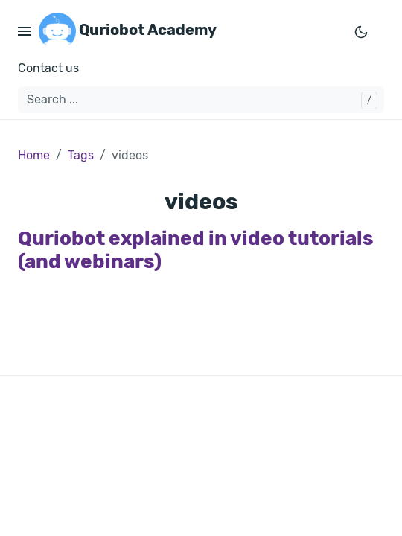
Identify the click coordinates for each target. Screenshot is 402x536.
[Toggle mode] (361, 31)
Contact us (48, 68)
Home (34, 155)
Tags (81, 155)
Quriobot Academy (128, 31)
